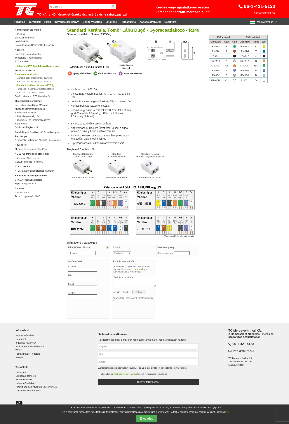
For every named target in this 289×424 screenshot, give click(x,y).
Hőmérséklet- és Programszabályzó (32, 120)
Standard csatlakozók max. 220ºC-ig (34, 78)
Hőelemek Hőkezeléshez (27, 158)
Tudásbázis (129, 21)
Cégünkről (170, 21)
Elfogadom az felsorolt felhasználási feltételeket (134, 374)
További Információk (134, 281)
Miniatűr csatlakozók (25, 70)
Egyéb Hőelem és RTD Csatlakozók (32, 96)
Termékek (35, 21)
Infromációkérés (132, 73)
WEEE (18, 350)
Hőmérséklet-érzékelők (28, 29)
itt (113, 300)
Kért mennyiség (165, 253)
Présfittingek (21, 136)
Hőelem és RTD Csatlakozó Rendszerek (37, 66)
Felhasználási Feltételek (28, 353)
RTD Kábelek (21, 61)
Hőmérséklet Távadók (25, 112)
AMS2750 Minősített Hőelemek (32, 153)
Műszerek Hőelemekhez (28, 101)
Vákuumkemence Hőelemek (29, 162)
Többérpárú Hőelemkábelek (28, 58)
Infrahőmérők (21, 41)
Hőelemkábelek (23, 379)
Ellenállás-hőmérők (24, 37)
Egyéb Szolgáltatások (25, 183)
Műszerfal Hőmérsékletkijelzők (30, 109)
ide (228, 412)
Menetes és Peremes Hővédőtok (31, 149)
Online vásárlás (107, 73)
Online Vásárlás (92, 21)
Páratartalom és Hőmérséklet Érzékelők (34, 45)
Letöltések (111, 21)
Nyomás (19, 188)
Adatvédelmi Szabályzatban (30, 346)
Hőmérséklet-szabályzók (27, 116)
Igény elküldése (82, 73)
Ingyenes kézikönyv (67, 21)
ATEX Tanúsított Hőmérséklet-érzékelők (34, 171)
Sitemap (19, 357)
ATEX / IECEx (22, 166)
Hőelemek (20, 34)
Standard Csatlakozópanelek (30, 92)
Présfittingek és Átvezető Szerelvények (37, 132)
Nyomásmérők (22, 192)
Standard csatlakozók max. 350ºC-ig (34, 81)
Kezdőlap (19, 21)
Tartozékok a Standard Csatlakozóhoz (35, 89)
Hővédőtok (21, 144)
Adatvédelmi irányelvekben (125, 374)
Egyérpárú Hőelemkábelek (28, 54)
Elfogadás (146, 418)
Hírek (47, 21)
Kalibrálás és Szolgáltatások (31, 175)
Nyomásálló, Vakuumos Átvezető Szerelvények (38, 140)
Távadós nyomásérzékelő (27, 196)
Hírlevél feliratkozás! (148, 382)
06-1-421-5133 (259, 6)
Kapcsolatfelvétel (150, 21)
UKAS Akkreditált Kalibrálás (28, 180)
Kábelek (19, 49)
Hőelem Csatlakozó (25, 383)
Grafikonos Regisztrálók (26, 127)
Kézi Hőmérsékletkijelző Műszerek (32, 105)
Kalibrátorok (21, 123)
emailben (137, 269)
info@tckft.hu (267, 13)
